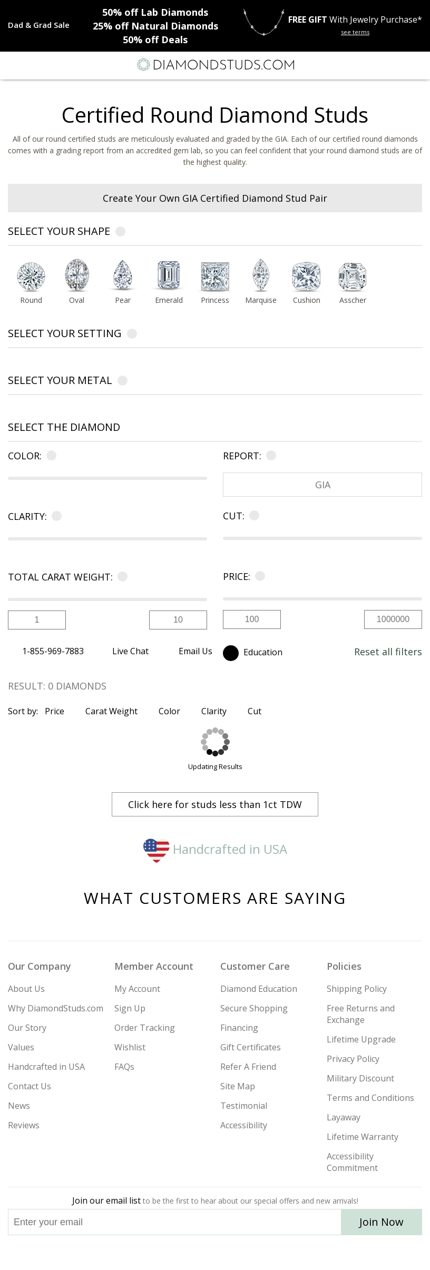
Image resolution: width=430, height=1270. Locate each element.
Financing (239, 1027)
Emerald (169, 301)
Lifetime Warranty (362, 1137)
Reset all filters (388, 651)
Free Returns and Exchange (361, 1014)
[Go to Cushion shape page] (306, 301)
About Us (26, 989)
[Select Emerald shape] (169, 276)
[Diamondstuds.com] (215, 65)
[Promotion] (39, 24)
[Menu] (12, 64)
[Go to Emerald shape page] (169, 301)
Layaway (343, 1117)
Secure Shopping (254, 1008)
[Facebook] (215, 1252)
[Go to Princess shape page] (214, 301)
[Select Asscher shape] (353, 276)
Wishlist (129, 1047)
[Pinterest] (239, 1252)
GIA (322, 484)
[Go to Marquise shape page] (260, 301)
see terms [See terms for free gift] (355, 32)
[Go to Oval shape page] (76, 301)
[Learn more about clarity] (55, 516)
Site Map (237, 1086)
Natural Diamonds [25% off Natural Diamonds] (155, 25)
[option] (31, 284)
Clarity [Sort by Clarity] (218, 711)
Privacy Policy (353, 1059)
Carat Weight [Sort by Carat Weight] (115, 711)
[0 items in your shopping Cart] (416, 64)
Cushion (306, 301)
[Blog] (267, 1252)
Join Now (381, 1222)
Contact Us (29, 1086)
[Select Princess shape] (214, 276)
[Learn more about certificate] (269, 455)
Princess (215, 301)
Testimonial (243, 1105)
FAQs (124, 1066)
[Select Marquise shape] (260, 276)
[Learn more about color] (49, 455)
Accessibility (243, 1125)
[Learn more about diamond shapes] (120, 233)
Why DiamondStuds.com (55, 1008)
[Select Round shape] (31, 276)
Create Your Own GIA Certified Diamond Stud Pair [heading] (215, 198)
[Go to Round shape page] (31, 301)
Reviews (24, 1125)
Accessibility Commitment (352, 1162)
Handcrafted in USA (215, 849)
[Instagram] (161, 1252)
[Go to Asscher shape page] (353, 301)
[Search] (34, 64)
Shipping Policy (357, 989)
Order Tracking (144, 1027)
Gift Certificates (250, 1047)
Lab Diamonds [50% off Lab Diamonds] (155, 12)
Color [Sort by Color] (174, 711)
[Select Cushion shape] (306, 276)
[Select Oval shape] (76, 276)
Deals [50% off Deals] (155, 39)
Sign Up (129, 1008)
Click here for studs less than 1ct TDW (215, 804)
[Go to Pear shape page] (122, 301)
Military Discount (360, 1078)
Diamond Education (258, 989)
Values (21, 1047)
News (19, 1105)
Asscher (352, 301)
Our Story (27, 1027)
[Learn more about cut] (252, 515)
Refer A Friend (248, 1066)
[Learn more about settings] (132, 335)
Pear (123, 301)
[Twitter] (190, 1252)
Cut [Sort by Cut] (259, 711)
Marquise (261, 301)
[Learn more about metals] (123, 382)
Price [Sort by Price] (59, 711)
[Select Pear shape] (122, 276)
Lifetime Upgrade (361, 1039)
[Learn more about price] (258, 576)
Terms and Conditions (370, 1098)
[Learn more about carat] (120, 576)
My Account (137, 989)
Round (31, 301)
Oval (76, 301)
